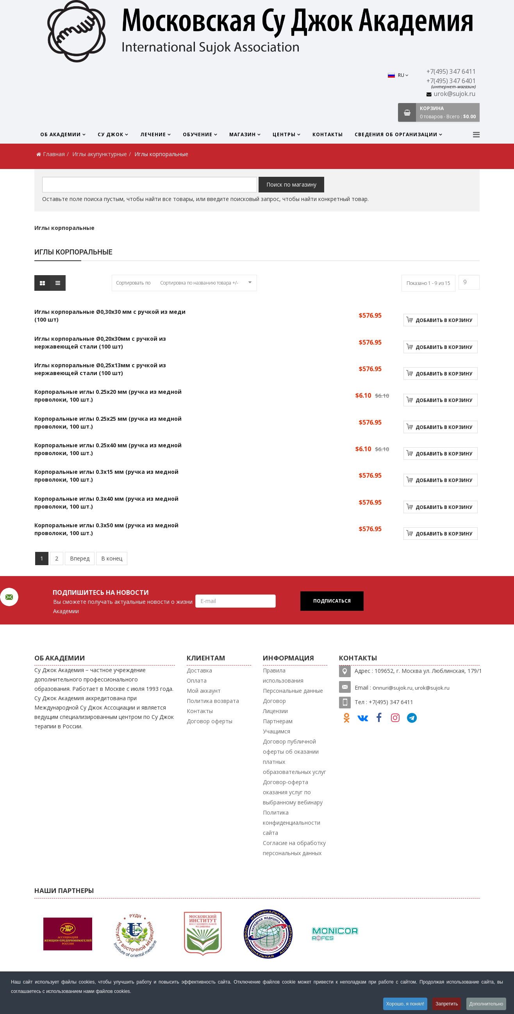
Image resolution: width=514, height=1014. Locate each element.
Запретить (446, 1004)
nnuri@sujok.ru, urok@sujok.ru (413, 687)
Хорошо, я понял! (405, 1004)
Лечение (153, 134)
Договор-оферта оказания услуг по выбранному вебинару (293, 792)
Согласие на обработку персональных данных (294, 848)
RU (398, 75)
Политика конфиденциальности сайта (291, 822)
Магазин (242, 134)
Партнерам (278, 721)
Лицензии (275, 711)
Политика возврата (213, 700)
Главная (54, 154)
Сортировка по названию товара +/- (199, 282)
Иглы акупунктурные (99, 154)
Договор (274, 700)
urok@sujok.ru (454, 94)
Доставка (199, 670)
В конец (111, 558)
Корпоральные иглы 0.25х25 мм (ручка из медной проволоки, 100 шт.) (108, 422)
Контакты (327, 134)
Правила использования (283, 675)
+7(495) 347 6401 (451, 81)
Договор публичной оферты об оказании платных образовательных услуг (294, 757)
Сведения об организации (396, 134)
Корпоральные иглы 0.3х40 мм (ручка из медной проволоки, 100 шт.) (106, 502)
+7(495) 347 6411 (451, 71)
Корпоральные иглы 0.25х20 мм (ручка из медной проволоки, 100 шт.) (108, 395)
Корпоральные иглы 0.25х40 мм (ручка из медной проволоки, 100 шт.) (108, 449)
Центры (284, 134)
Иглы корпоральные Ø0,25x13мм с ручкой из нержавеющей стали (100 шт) (100, 369)
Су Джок (110, 134)
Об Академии (60, 134)
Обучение (197, 134)
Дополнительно (486, 1004)
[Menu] (476, 134)
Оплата (197, 680)
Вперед (79, 558)
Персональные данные (293, 690)
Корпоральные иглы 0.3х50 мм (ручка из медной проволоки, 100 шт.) (106, 529)
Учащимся (276, 731)
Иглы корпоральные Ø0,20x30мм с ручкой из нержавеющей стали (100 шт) (100, 342)
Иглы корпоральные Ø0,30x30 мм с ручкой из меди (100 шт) (110, 315)
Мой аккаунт (204, 690)
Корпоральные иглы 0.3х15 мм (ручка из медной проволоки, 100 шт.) (106, 475)
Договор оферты (209, 721)
